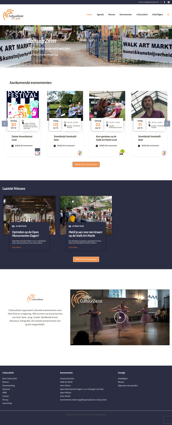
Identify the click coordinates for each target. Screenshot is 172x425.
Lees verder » (16, 247)
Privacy (5, 400)
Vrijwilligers (123, 379)
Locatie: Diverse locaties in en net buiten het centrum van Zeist (30, 125)
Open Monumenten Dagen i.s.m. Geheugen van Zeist (82, 389)
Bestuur (5, 382)
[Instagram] (169, 2)
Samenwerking (8, 386)
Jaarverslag (7, 403)
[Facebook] (164, 2)
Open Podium (65, 393)
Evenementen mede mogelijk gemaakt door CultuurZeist (83, 400)
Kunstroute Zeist (67, 379)
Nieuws (121, 382)
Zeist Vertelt (65, 396)
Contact (5, 396)
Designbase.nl (100, 415)
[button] (168, 15)
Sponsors (6, 389)
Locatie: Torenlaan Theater (73, 126)
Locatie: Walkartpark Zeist (115, 126)
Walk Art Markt (66, 382)
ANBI (4, 393)
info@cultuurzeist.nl (151, 2)
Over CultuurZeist (9, 379)
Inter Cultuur (65, 386)
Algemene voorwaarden (128, 386)
